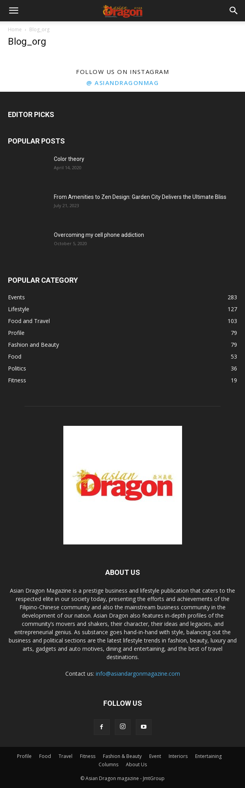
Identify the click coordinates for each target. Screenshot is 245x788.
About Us (136, 764)
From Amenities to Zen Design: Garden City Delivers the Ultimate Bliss (140, 197)
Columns (108, 764)
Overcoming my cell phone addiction (99, 235)
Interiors (178, 756)
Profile (24, 756)
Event (155, 756)
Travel (65, 756)
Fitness (87, 756)
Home (15, 29)
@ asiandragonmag (122, 83)
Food (45, 756)
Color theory (69, 159)
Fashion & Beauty (122, 756)
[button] (13, 10)
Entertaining (208, 756)
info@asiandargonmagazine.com (138, 673)
